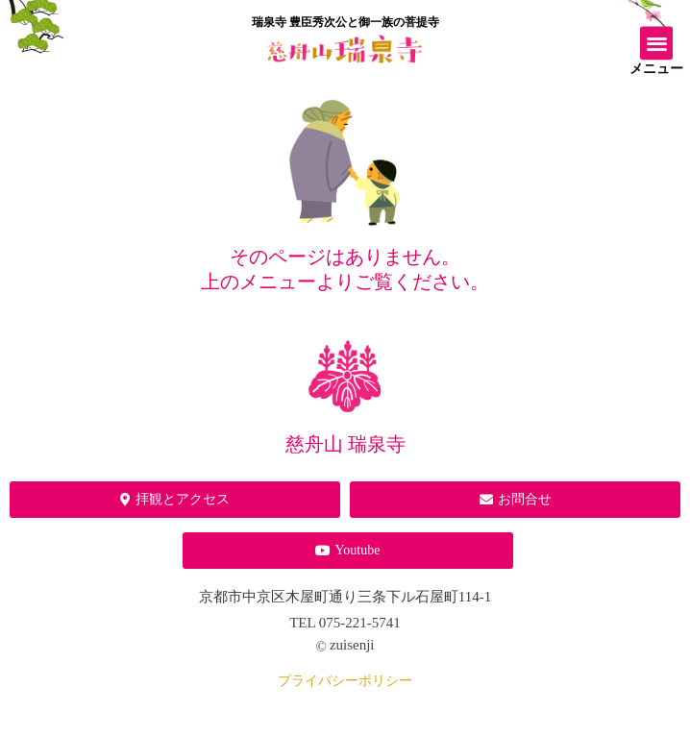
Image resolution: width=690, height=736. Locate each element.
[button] (657, 40)
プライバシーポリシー (345, 681)
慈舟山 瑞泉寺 (345, 443)
